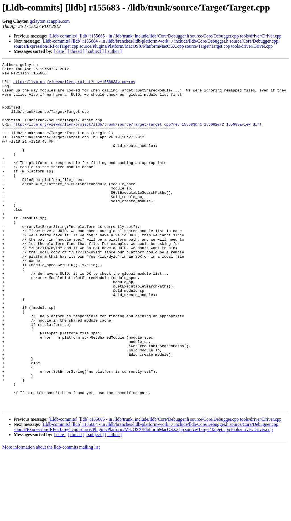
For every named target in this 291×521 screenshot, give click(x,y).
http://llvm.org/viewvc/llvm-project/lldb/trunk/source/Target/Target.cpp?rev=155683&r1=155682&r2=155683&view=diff (137, 136)
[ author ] (113, 51)
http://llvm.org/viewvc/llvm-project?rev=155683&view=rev (74, 85)
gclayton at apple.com (50, 21)
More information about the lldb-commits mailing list (51, 516)
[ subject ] (95, 51)
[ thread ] (76, 51)
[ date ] (60, 51)
